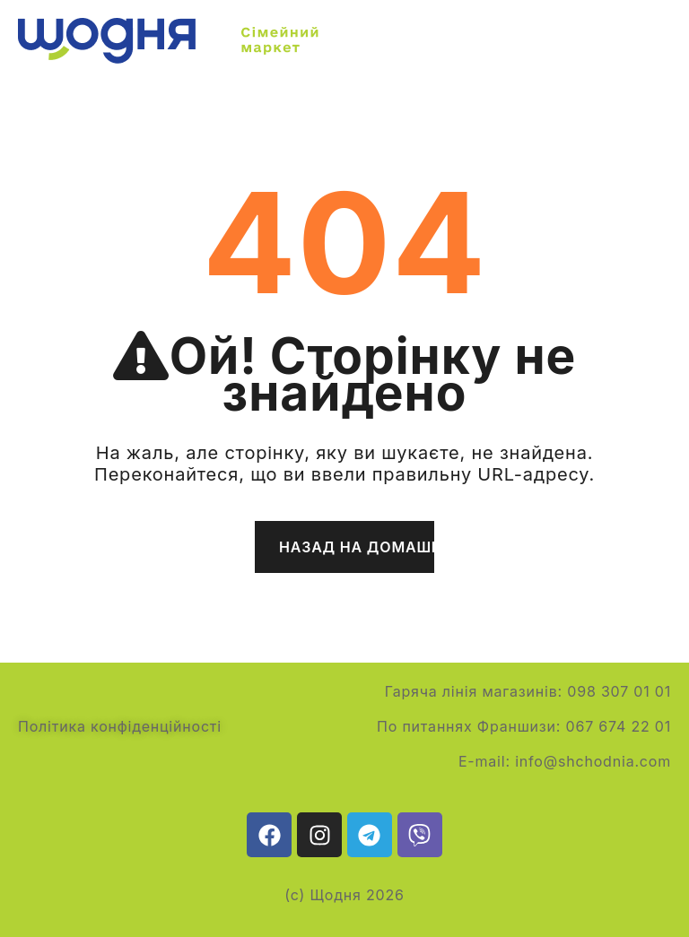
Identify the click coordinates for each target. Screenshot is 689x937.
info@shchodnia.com (593, 761)
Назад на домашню (356, 547)
